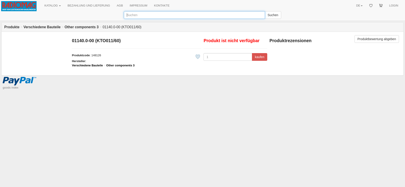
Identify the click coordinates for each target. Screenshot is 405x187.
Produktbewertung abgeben (376, 39)
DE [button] (359, 5)
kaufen (259, 57)
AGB (120, 5)
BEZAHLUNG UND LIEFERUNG (89, 5)
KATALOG (52, 5)
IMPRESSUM (138, 5)
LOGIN (393, 5)
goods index (10, 87)
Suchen (273, 15)
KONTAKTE (162, 5)
